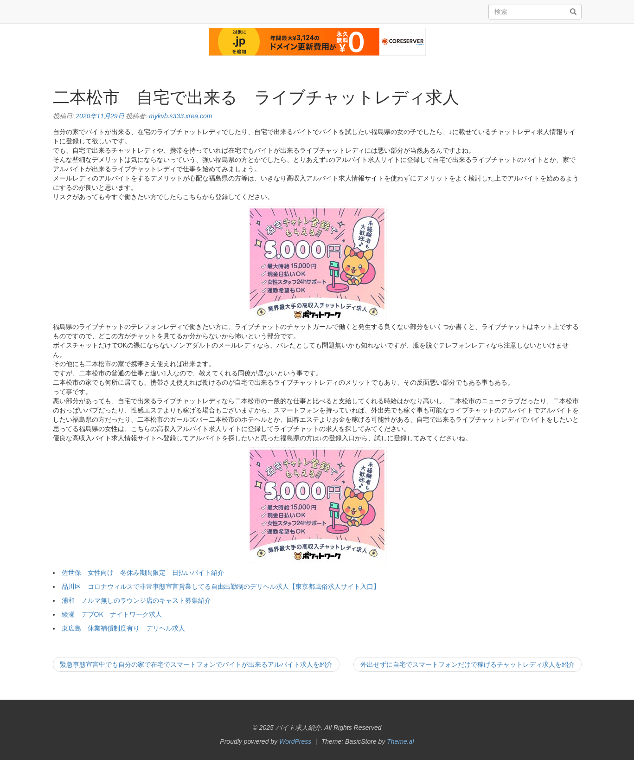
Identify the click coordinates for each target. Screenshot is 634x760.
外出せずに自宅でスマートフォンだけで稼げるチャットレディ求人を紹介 (467, 664)
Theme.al (400, 741)
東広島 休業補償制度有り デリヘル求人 (123, 628)
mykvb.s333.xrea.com (180, 116)
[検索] (573, 12)
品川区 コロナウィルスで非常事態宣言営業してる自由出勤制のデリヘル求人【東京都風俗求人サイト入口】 (221, 586)
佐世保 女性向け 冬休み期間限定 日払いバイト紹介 (143, 572)
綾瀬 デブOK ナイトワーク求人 (112, 614)
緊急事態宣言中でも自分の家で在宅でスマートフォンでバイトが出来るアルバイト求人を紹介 (196, 664)
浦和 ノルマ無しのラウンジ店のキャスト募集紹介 (136, 600)
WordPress (295, 741)
